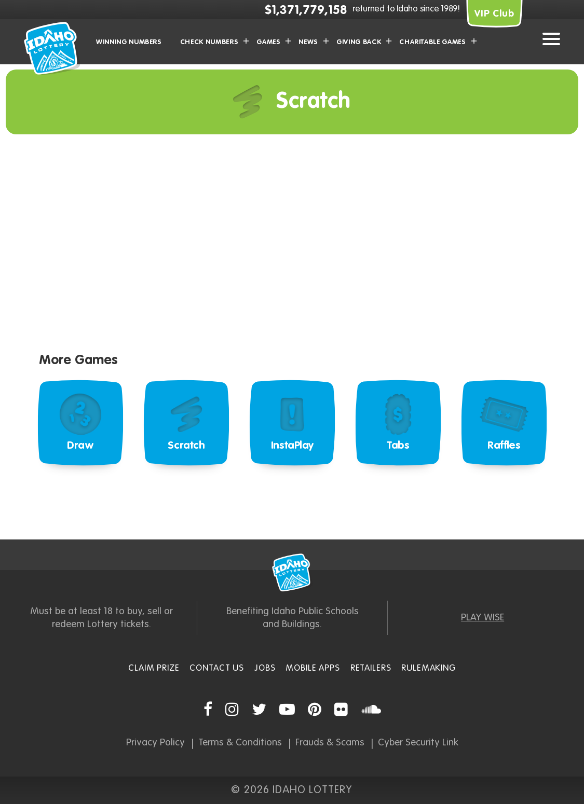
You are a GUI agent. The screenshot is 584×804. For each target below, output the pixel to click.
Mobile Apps (312, 668)
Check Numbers (209, 42)
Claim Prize (153, 668)
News (308, 42)
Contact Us (216, 668)
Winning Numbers (129, 42)
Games (268, 42)
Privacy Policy (155, 742)
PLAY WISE (482, 617)
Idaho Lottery (292, 572)
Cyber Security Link (418, 742)
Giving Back (358, 42)
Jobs (264, 668)
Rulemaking (428, 668)
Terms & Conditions (240, 742)
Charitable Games (432, 42)
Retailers (370, 668)
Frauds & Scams (329, 742)
